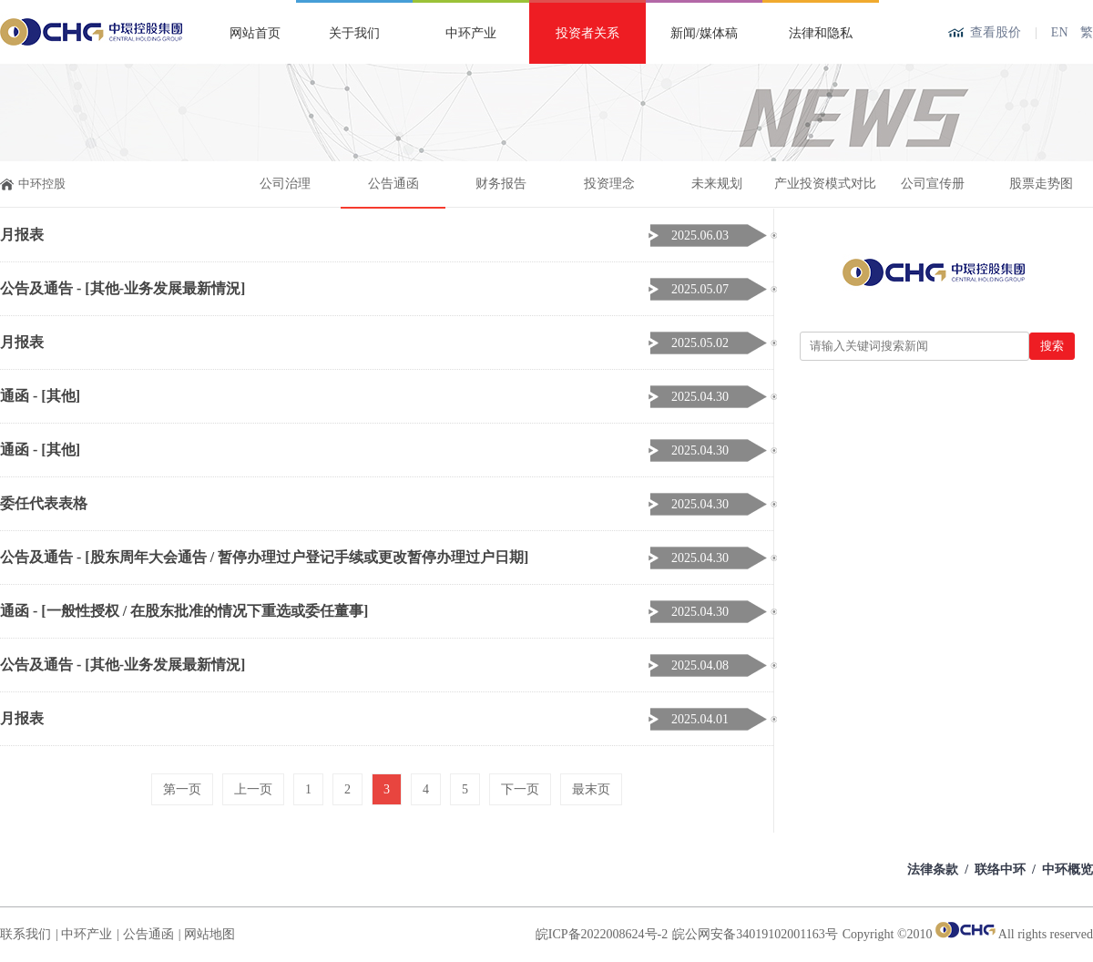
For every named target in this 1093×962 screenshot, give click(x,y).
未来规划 (716, 183)
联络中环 (1000, 869)
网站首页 (255, 33)
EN (1059, 32)
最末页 (591, 789)
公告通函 (393, 183)
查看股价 (995, 32)
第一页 (182, 789)
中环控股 (42, 183)
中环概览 (1067, 869)
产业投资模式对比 (825, 183)
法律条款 (932, 869)
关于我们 (354, 33)
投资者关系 (587, 33)
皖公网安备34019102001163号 (754, 934)
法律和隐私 (821, 33)
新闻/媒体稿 (704, 33)
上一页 (253, 789)
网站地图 (209, 934)
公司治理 (285, 183)
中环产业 (470, 33)
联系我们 (25, 934)
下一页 (520, 789)
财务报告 (500, 183)
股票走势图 (1041, 183)
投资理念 (609, 183)
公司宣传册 (933, 183)
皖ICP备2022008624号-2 (602, 934)
